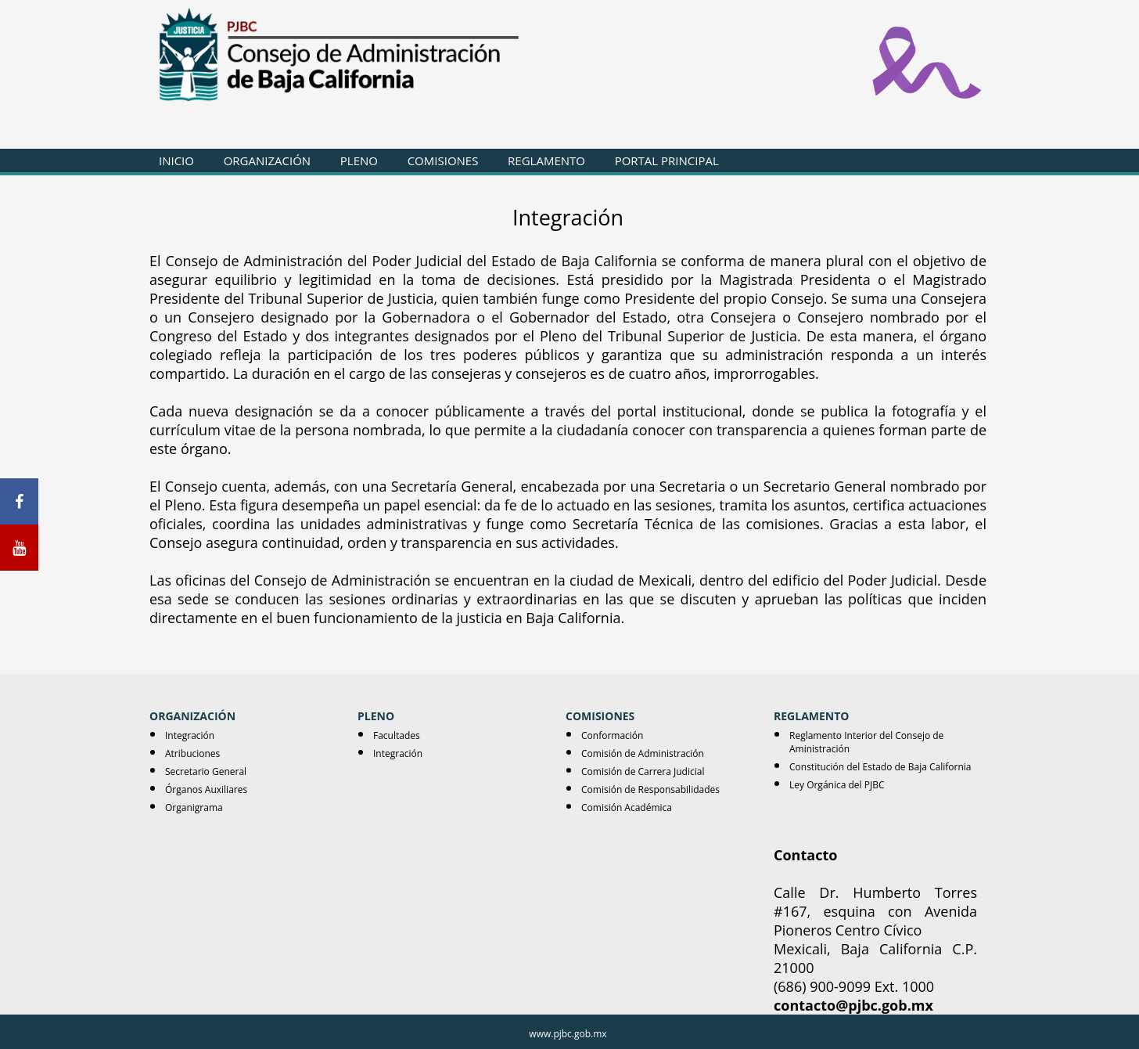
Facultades (396, 735)
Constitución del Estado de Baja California (880, 766)
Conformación (612, 735)
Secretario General (205, 771)
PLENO (359, 160)
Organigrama (194, 807)
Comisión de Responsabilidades (650, 789)
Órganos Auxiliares (206, 789)
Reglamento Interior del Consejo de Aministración (866, 742)
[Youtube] (19, 547)
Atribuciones (192, 753)
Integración (189, 735)
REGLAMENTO (546, 160)
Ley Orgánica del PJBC (836, 784)
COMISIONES (443, 160)
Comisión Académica (626, 807)
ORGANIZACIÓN (267, 160)
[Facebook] (19, 501)
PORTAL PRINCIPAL (667, 160)
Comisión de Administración (642, 753)
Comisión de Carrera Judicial (642, 771)
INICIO (176, 160)
